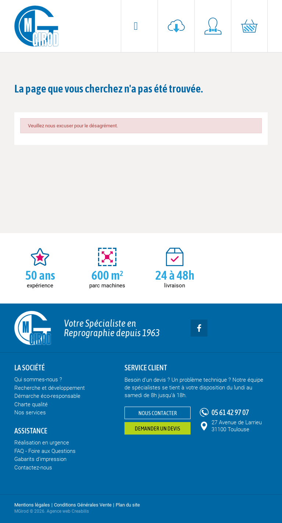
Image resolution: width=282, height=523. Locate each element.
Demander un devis (157, 428)
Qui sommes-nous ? (38, 379)
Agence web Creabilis (68, 511)
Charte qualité (31, 404)
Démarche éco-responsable (47, 396)
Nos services (30, 412)
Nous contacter (157, 413)
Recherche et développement (49, 388)
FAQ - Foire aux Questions (45, 451)
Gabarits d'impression (40, 459)
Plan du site (128, 505)
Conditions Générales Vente (83, 505)
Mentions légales (32, 505)
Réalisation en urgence (41, 442)
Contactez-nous (33, 467)
